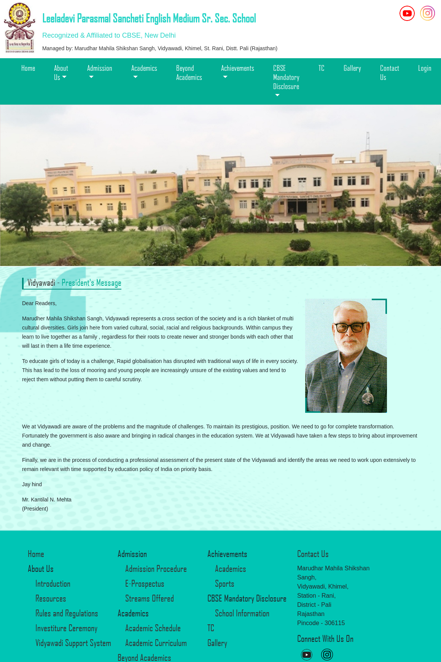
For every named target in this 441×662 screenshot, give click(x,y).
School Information (242, 612)
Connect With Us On (325, 638)
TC (321, 67)
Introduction (52, 583)
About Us (61, 72)
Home (28, 67)
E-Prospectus (144, 583)
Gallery (352, 67)
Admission (99, 67)
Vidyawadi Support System (73, 642)
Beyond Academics (189, 72)
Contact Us (389, 72)
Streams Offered (149, 598)
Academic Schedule (153, 627)
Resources (50, 598)
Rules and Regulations (66, 612)
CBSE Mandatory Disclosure (286, 77)
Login (424, 67)
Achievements (237, 67)
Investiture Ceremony (66, 627)
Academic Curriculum (156, 642)
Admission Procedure (156, 568)
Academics (144, 67)
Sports (224, 583)
